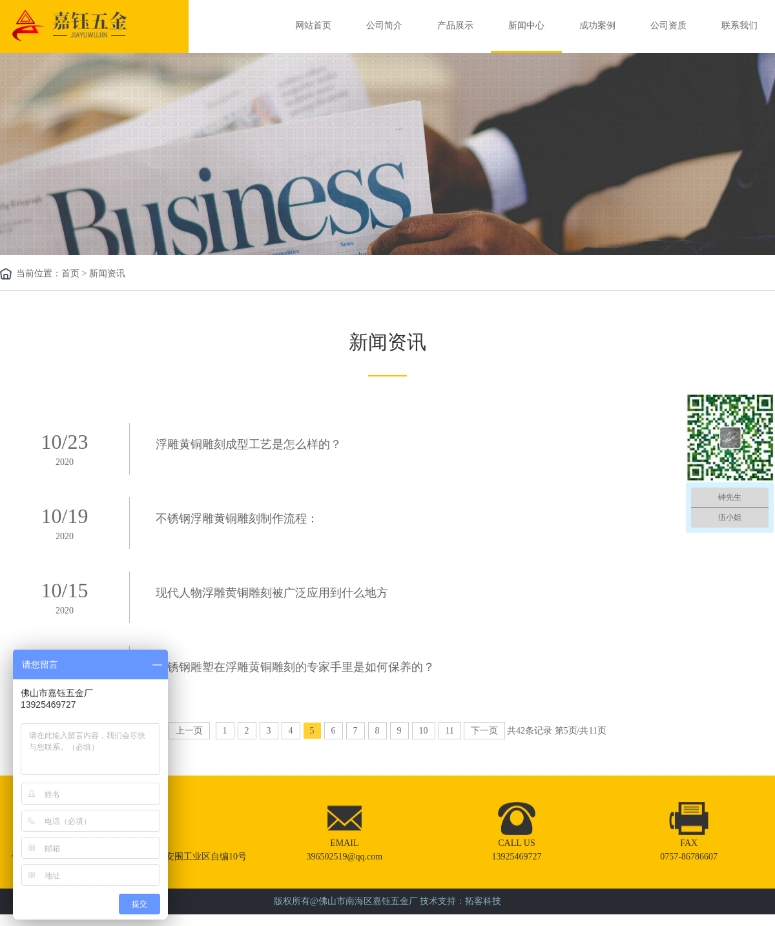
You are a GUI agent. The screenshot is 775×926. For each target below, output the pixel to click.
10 (423, 731)
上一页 (189, 731)
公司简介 (384, 25)
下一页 (484, 731)
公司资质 (668, 25)
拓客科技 (483, 901)
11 (450, 731)
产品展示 (455, 25)
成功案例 (597, 25)
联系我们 (739, 25)
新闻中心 (526, 25)
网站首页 (313, 25)
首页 (70, 273)
